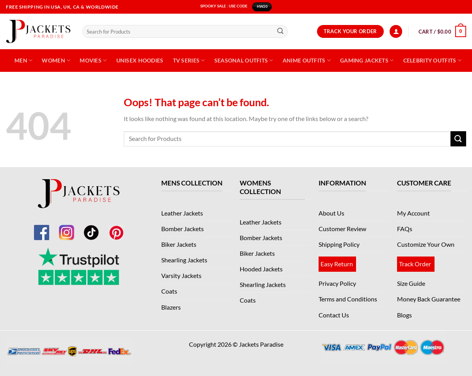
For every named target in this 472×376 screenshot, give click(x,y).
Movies (93, 60)
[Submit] (280, 31)
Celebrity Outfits (432, 60)
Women (56, 60)
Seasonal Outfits (243, 60)
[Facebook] (41, 228)
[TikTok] (91, 228)
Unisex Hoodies (140, 60)
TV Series (189, 60)
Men (23, 60)
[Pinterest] (116, 228)
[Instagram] (66, 228)
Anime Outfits (307, 60)
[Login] (396, 31)
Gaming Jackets (367, 60)
